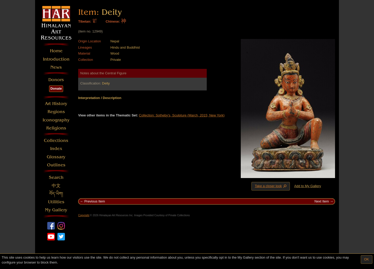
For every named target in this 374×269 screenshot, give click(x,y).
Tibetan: (84, 21)
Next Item (322, 201)
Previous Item (94, 201)
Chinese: (113, 21)
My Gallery (56, 209)
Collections (56, 140)
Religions (56, 128)
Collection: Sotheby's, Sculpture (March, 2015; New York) (182, 115)
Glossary (56, 156)
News (56, 67)
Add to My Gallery (307, 186)
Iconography (56, 119)
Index (56, 148)
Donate (56, 88)
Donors (56, 79)
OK (366, 259)
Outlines (56, 164)
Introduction (56, 59)
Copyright (83, 215)
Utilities (56, 201)
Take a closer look (271, 186)
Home (56, 50)
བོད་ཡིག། (56, 193)
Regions (56, 111)
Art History (56, 103)
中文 (56, 185)
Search (56, 177)
